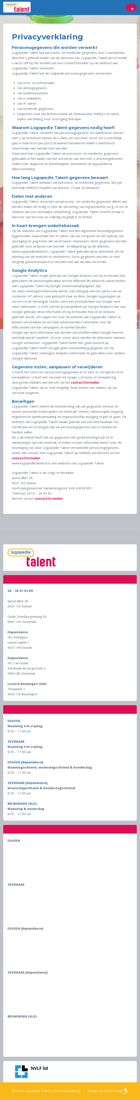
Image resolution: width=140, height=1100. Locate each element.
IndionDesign (113, 1091)
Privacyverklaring (67, 1091)
